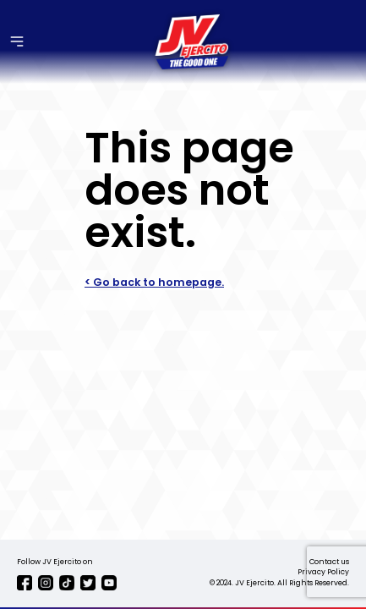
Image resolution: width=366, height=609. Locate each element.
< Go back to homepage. (154, 282)
